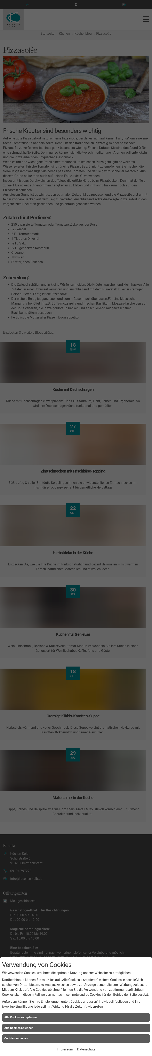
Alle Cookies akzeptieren (20, 1017)
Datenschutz (86, 1049)
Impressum (65, 1049)
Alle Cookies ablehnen (18, 1028)
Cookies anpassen (16, 1038)
